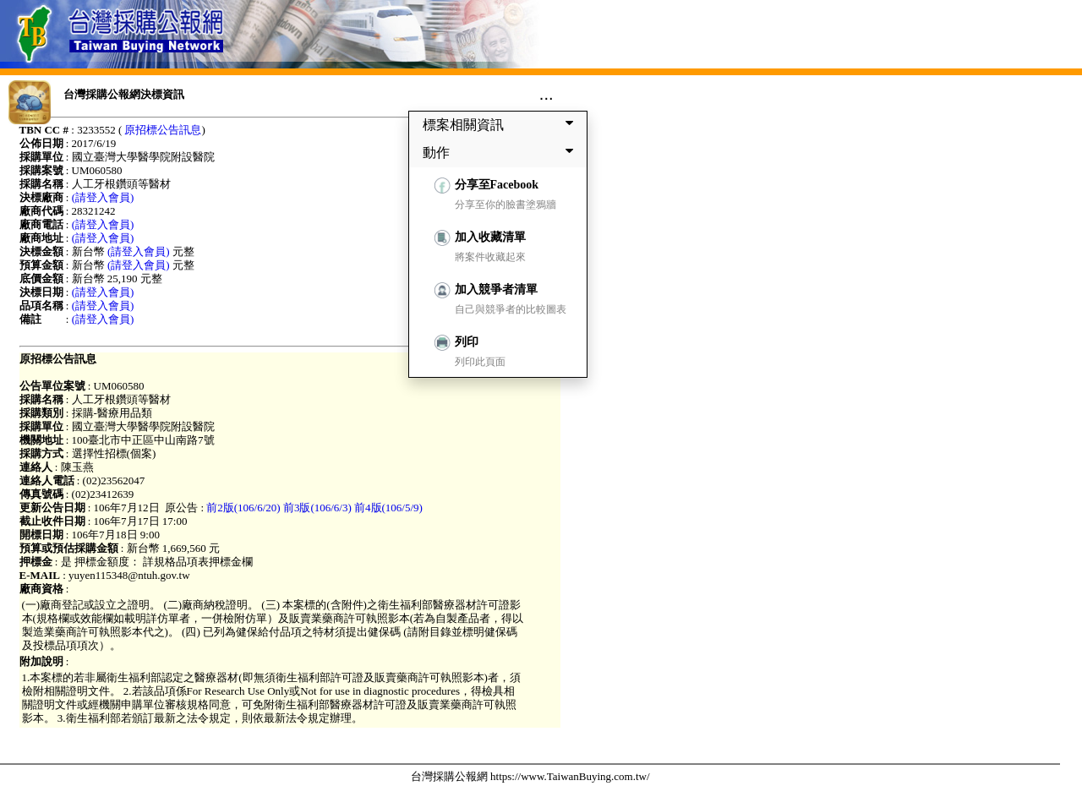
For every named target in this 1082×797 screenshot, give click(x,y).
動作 (501, 152)
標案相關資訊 (501, 124)
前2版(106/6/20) (243, 507)
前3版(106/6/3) (317, 507)
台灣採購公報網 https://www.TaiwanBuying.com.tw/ (530, 776)
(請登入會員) (103, 197)
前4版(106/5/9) (388, 507)
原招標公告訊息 (162, 129)
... (546, 94)
